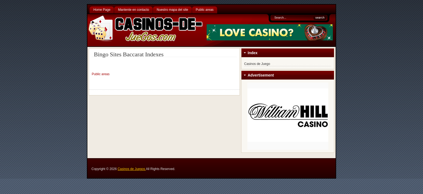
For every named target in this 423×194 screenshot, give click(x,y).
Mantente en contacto (133, 10)
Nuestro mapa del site (172, 10)
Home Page (101, 10)
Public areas (205, 10)
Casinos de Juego (257, 64)
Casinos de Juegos (132, 169)
